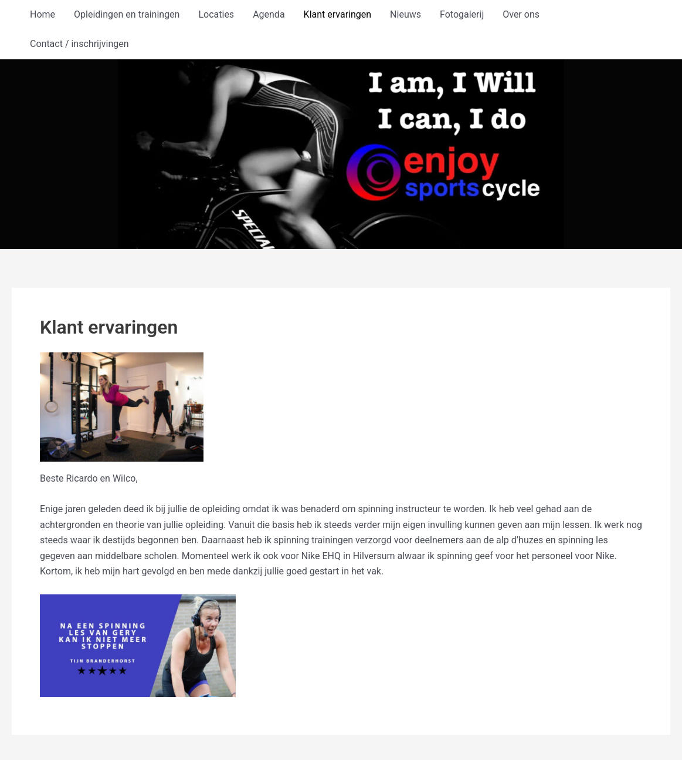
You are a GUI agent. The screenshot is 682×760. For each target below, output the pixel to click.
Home (42, 14)
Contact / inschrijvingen (79, 43)
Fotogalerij (462, 14)
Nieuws (405, 14)
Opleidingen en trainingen (126, 14)
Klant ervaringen (338, 14)
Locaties (216, 14)
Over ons (521, 14)
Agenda (268, 14)
